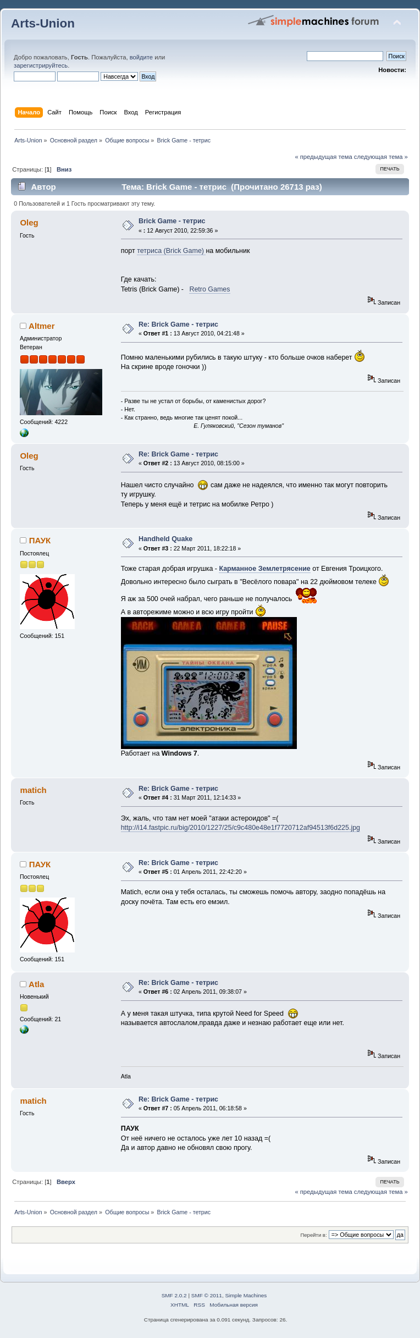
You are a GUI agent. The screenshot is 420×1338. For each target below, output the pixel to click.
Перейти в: (313, 1235)
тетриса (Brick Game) (171, 251)
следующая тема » (381, 156)
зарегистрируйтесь (41, 65)
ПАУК (40, 540)
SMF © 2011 (206, 1295)
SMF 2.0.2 (174, 1295)
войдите (141, 57)
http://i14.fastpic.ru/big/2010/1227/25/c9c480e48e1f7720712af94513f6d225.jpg (240, 828)
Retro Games (209, 289)
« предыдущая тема (323, 156)
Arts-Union (43, 23)
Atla (36, 984)
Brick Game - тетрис (172, 221)
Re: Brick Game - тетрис (178, 324)
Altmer (41, 326)
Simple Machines (246, 1295)
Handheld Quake (165, 539)
